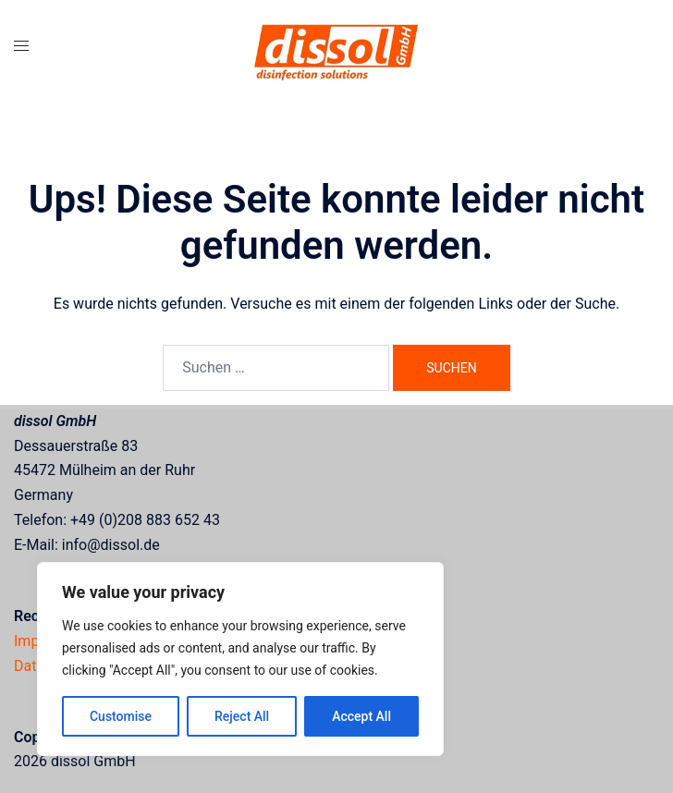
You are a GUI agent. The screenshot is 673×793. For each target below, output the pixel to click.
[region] (240, 659)
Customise (121, 716)
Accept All (361, 716)
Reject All (241, 716)
